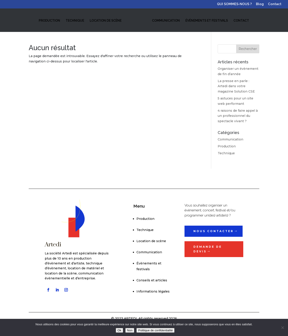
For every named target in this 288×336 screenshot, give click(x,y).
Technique (226, 153)
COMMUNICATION (165, 20)
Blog (260, 4)
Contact (274, 4)
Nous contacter (213, 231)
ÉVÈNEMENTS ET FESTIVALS (206, 20)
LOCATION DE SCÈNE (106, 20)
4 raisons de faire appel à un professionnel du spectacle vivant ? (238, 116)
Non (129, 330)
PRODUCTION (49, 20)
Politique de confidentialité (155, 330)
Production (227, 146)
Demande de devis (207, 249)
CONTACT (241, 20)
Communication (230, 139)
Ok (119, 330)
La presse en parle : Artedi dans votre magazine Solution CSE (236, 86)
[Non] (282, 327)
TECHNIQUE (75, 20)
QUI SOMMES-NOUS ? (234, 4)
